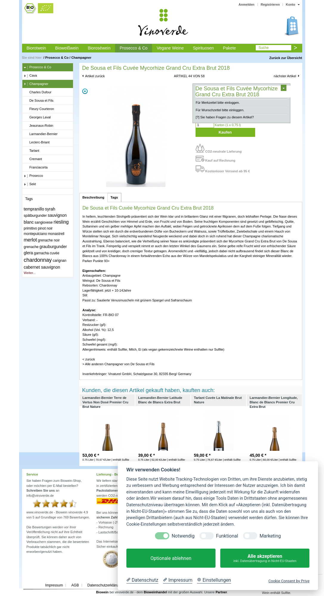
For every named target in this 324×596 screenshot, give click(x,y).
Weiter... (30, 273)
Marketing (270, 536)
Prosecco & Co (133, 48)
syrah (50, 209)
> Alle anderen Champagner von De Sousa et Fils (119, 364)
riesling (61, 222)
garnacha (41, 253)
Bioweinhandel (155, 592)
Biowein (102, 592)
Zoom (85, 91)
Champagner (81, 57)
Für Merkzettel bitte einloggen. (218, 102)
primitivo (30, 228)
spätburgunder (35, 215)
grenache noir (49, 240)
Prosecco (33, 176)
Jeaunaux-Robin (38, 126)
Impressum (54, 585)
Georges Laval (37, 117)
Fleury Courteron (39, 109)
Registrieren (270, 4)
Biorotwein (36, 48)
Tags (114, 197)
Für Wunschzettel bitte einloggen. (220, 110)
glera (28, 252)
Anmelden (246, 4)
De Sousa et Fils (39, 101)
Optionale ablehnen (171, 558)
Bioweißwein (67, 48)
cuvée (54, 253)
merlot (30, 239)
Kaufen (225, 132)
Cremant (33, 159)
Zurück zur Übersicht (285, 58)
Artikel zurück (95, 76)
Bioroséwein (99, 48)
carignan (59, 260)
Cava (30, 76)
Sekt (30, 184)
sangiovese (44, 222)
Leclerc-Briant (37, 142)
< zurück (89, 359)
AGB (75, 585)
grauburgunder (53, 246)
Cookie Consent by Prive (288, 581)
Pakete (229, 48)
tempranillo (34, 209)
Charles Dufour (38, 92)
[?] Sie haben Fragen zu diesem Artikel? (225, 117)
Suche (263, 48)
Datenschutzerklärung (104, 585)
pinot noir (45, 228)
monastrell (56, 234)
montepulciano (35, 234)
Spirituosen (203, 48)
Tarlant (31, 151)
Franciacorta (36, 167)
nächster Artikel (285, 76)
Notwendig (183, 536)
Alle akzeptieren (264, 558)
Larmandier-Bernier (41, 134)
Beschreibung (93, 197)
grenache (31, 247)
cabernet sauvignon (42, 267)
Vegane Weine (170, 48)
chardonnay (38, 260)
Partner (221, 592)
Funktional (227, 536)
